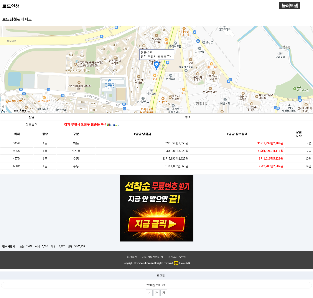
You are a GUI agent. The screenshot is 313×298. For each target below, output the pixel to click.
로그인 (161, 275)
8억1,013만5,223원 (271, 158)
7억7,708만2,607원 (271, 166)
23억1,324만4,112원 (270, 151)
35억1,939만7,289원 (270, 143)
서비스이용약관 (177, 256)
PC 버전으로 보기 (157, 285)
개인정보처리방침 (152, 256)
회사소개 (132, 256)
